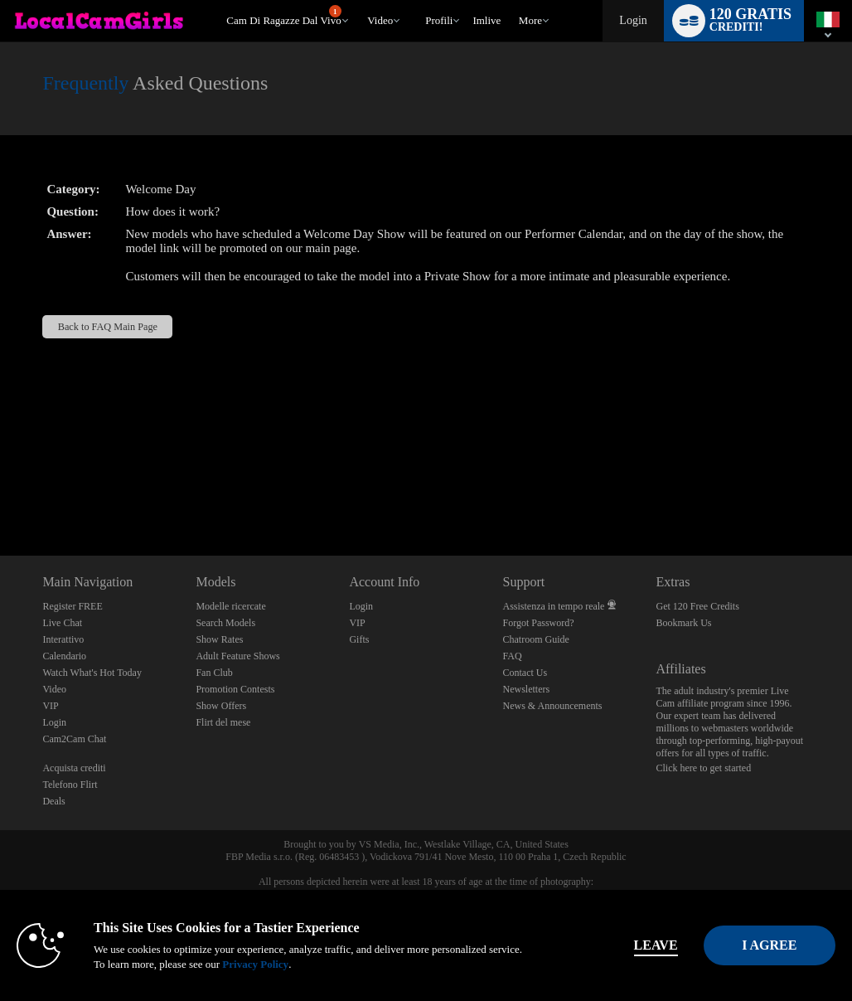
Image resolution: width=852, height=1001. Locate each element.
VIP (50, 706)
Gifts (359, 639)
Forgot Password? (538, 623)
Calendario (64, 656)
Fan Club (214, 672)
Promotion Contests (235, 689)
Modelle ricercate (230, 606)
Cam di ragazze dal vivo (283, 16)
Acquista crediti (73, 768)
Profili (439, 20)
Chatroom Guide (535, 639)
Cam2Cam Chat (74, 739)
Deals (53, 801)
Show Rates (219, 639)
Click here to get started (704, 768)
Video (380, 20)
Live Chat (62, 623)
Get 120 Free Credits (697, 606)
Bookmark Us (684, 623)
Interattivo (63, 639)
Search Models (225, 623)
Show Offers (221, 706)
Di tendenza (360, 0)
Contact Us (524, 672)
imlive (486, 20)
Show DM (0, 493)
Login (632, 20)
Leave (592, 945)
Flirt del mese (223, 722)
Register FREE (72, 606)
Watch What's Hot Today (92, 672)
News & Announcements (552, 706)
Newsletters (525, 689)
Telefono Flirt (69, 784)
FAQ (511, 656)
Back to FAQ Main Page (107, 327)
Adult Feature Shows (237, 656)
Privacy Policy (348, 964)
